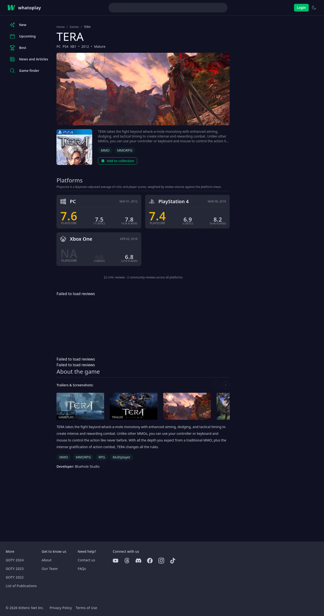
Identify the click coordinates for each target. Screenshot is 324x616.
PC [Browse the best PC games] (58, 46)
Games (74, 27)
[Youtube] (115, 560)
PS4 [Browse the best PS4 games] (65, 46)
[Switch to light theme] (314, 7)
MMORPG (124, 150)
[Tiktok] (173, 560)
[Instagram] (161, 560)
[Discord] (138, 560)
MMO (105, 150)
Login (301, 7)
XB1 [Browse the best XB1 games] (73, 46)
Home (60, 27)
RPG (101, 457)
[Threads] (127, 560)
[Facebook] (150, 560)
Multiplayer (122, 457)
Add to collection (117, 161)
